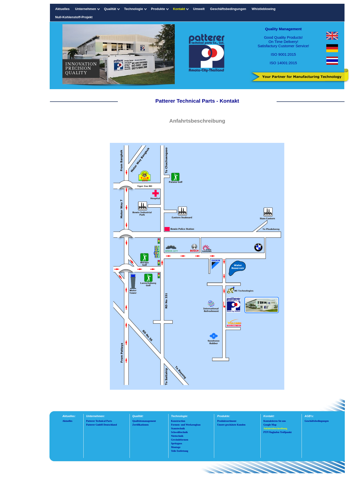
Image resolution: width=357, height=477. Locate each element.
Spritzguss (176, 443)
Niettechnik (177, 436)
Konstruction (178, 421)
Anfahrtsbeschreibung (275, 428)
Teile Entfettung (179, 451)
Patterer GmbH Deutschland (101, 424)
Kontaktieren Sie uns (274, 421)
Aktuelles (62, 9)
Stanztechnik (178, 428)
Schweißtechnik (179, 432)
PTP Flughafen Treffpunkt (277, 432)
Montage (175, 447)
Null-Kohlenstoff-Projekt (74, 17)
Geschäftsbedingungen (228, 9)
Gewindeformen (179, 439)
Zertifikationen (140, 424)
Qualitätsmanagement (144, 421)
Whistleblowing (263, 9)
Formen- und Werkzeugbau (185, 424)
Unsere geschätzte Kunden (231, 424)
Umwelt (198, 9)
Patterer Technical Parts (99, 421)
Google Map (270, 424)
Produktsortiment (226, 421)
